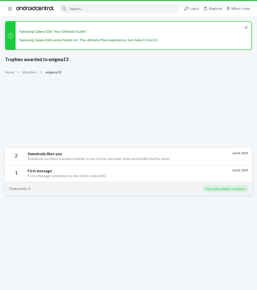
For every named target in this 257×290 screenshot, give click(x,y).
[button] (10, 8)
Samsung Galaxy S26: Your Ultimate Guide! (53, 31)
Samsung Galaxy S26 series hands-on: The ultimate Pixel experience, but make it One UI (88, 40)
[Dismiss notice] (245, 28)
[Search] (120, 8)
